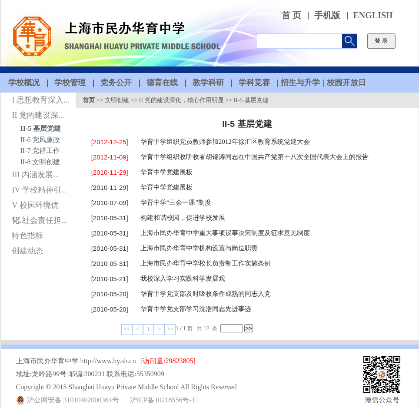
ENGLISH (373, 15)
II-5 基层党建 (40, 128)
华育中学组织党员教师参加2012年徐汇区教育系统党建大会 (225, 141)
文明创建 (117, 100)
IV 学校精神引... (39, 190)
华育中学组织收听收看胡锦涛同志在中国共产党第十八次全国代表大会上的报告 (254, 156)
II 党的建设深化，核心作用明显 (181, 100)
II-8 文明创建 (40, 162)
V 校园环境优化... (35, 207)
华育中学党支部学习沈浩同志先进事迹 (195, 308)
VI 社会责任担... (39, 220)
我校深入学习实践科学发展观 (182, 278)
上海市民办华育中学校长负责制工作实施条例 (205, 263)
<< (127, 329)
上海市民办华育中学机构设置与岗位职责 (199, 248)
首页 (89, 100)
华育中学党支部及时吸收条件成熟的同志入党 (205, 293)
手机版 (327, 15)
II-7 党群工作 (40, 150)
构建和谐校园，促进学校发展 (182, 217)
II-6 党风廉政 (40, 139)
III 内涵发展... (35, 174)
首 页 (291, 15)
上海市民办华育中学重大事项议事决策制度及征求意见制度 (225, 232)
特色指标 (27, 235)
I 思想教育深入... (40, 100)
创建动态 (27, 250)
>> (170, 329)
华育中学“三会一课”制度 (175, 202)
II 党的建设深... (38, 115)
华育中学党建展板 (166, 172)
